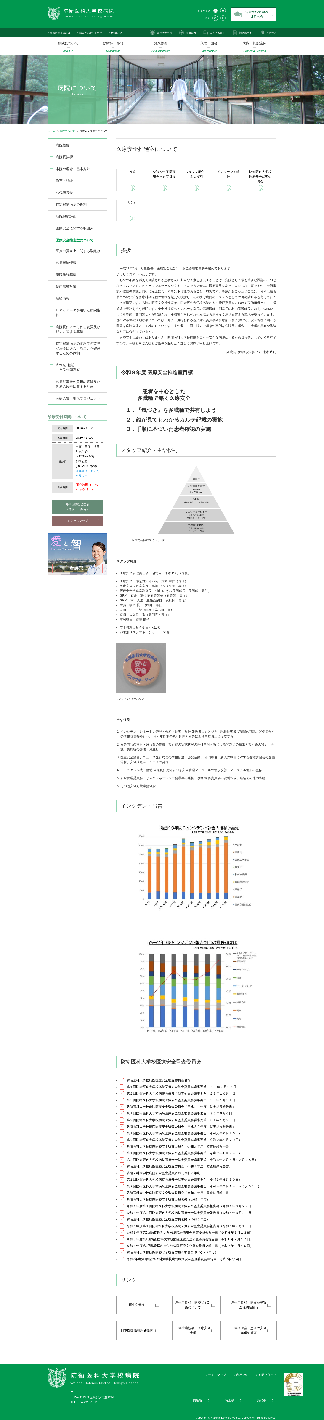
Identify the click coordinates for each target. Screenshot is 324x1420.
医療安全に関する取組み (74, 228)
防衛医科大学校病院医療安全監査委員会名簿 (159, 1080)
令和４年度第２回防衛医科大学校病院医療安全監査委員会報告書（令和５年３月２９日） (191, 1213)
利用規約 (242, 1375)
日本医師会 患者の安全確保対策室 (248, 1330)
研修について (118, 32)
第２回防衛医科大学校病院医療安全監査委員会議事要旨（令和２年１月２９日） (184, 1140)
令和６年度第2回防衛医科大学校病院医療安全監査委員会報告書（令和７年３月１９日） (190, 1246)
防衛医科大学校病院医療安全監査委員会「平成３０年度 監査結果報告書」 (181, 1126)
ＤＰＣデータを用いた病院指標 (78, 312)
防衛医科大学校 (253, 14)
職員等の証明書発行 (90, 32)
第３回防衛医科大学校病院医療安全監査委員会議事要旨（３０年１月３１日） (183, 1100)
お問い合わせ (267, 1375)
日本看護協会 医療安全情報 (192, 1330)
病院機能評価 (66, 216)
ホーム (51, 131)
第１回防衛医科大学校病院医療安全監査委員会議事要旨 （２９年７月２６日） (183, 1087)
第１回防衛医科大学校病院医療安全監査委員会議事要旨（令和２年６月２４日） (184, 1153)
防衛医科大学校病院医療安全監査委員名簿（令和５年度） (168, 1219)
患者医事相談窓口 (60, 32)
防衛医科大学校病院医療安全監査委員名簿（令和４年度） (168, 1199)
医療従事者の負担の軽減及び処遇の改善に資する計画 (78, 384)
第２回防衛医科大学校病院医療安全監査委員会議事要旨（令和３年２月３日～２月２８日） (192, 1160)
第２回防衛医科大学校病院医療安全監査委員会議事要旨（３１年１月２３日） (183, 1120)
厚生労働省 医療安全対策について (192, 1305)
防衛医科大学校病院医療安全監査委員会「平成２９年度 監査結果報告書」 (181, 1107)
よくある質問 (217, 32)
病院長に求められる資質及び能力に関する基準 (78, 329)
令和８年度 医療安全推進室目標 (164, 174)
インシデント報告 (228, 174)
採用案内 (191, 32)
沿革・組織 (64, 181)
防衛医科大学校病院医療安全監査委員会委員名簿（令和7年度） (172, 1252)
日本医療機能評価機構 (137, 1330)
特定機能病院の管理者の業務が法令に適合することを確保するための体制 (78, 348)
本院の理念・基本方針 (73, 169)
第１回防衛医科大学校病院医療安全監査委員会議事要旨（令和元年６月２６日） (184, 1133)
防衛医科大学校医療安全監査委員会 (260, 176)
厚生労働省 (137, 1305)
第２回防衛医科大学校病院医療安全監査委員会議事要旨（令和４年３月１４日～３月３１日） (194, 1186)
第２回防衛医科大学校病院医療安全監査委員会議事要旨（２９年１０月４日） (183, 1093)
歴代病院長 (64, 193)
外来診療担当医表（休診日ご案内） (77, 507)
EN (223, 18)
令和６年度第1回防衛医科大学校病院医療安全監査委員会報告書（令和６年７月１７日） (190, 1239)
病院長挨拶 (64, 157)
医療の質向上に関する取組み (78, 251)
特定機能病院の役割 (71, 204)
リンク (132, 202)
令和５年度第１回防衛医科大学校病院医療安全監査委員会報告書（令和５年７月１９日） (191, 1226)
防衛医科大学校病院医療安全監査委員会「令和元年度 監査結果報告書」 (179, 1146)
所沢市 (261, 1400)
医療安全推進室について (74, 240)
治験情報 (62, 298)
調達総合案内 (246, 32)
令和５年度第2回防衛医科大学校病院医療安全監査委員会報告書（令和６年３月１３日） (190, 1232)
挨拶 (132, 172)
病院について (67, 131)
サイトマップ (217, 1375)
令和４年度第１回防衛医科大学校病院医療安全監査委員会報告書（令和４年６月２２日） (191, 1206)
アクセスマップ (77, 520)
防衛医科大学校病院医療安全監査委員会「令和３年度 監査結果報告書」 (179, 1193)
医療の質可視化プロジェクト (78, 398)
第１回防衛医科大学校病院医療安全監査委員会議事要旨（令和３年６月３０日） (184, 1179)
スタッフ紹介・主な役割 (196, 174)
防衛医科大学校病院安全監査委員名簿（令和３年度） (165, 1173)
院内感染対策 (66, 286)
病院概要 (62, 145)
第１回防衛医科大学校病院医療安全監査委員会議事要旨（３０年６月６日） (181, 1113)
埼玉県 (229, 1400)
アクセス (271, 32)
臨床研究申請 (164, 32)
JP (215, 18)
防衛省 (197, 1400)
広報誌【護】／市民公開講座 (68, 367)
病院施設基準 (66, 275)
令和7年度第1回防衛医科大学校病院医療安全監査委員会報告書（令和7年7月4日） (185, 1259)
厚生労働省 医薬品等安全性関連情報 (248, 1305)
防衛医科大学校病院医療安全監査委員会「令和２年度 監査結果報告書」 (179, 1166)
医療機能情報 (66, 263)
